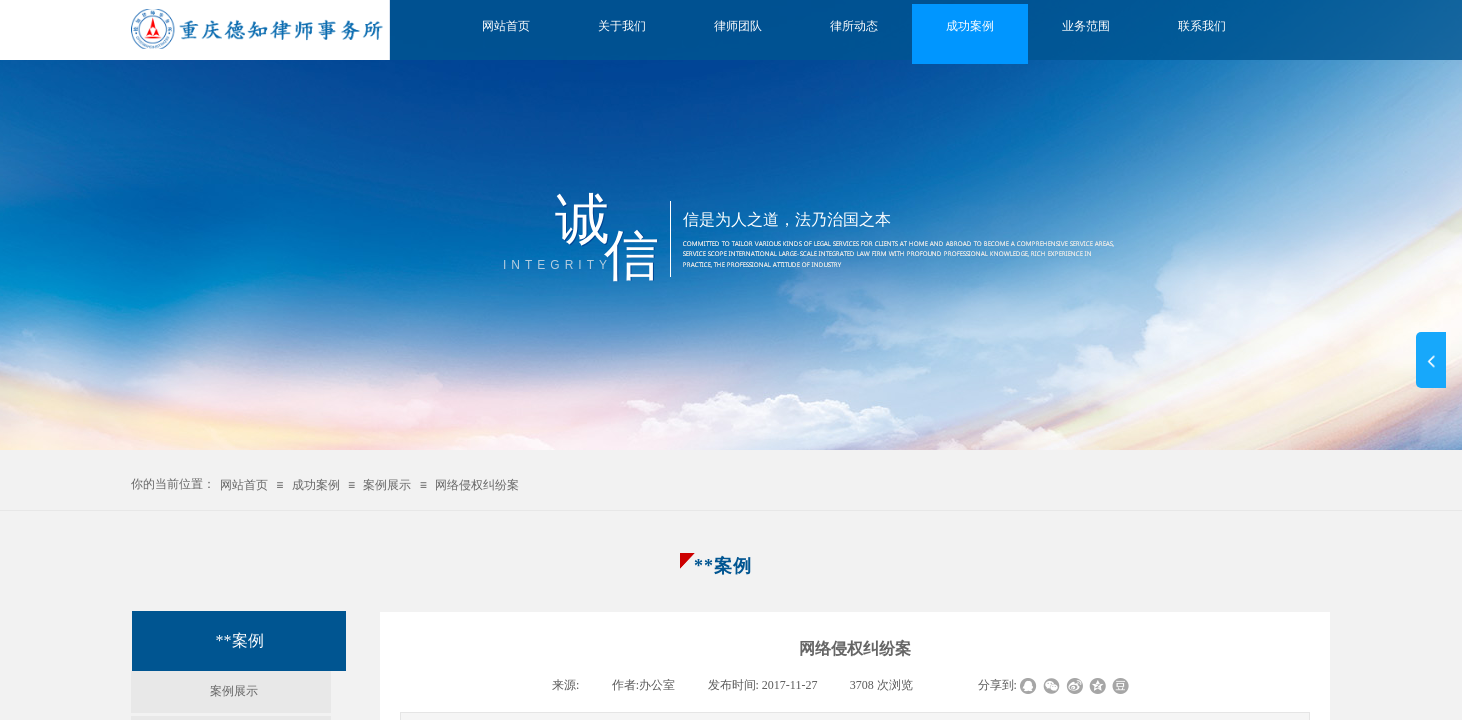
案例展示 (387, 485)
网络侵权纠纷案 (477, 485)
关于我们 (622, 26)
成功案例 (970, 26)
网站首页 (506, 26)
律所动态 (854, 26)
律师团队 (738, 26)
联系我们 (1202, 26)
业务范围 (1086, 26)
